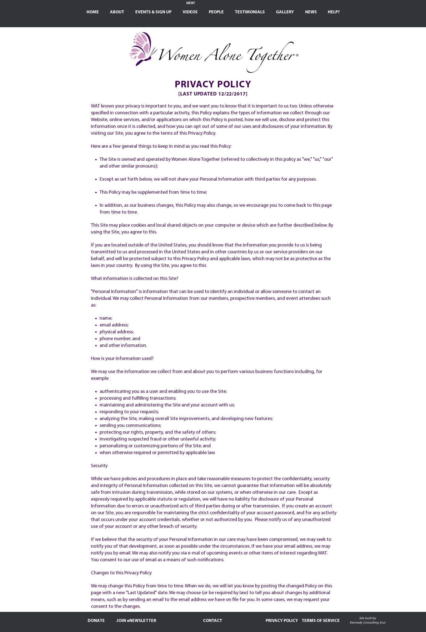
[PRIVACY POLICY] (281, 620)
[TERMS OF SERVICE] (321, 620)
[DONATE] (96, 620)
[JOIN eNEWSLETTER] (136, 620)
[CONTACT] (212, 620)
